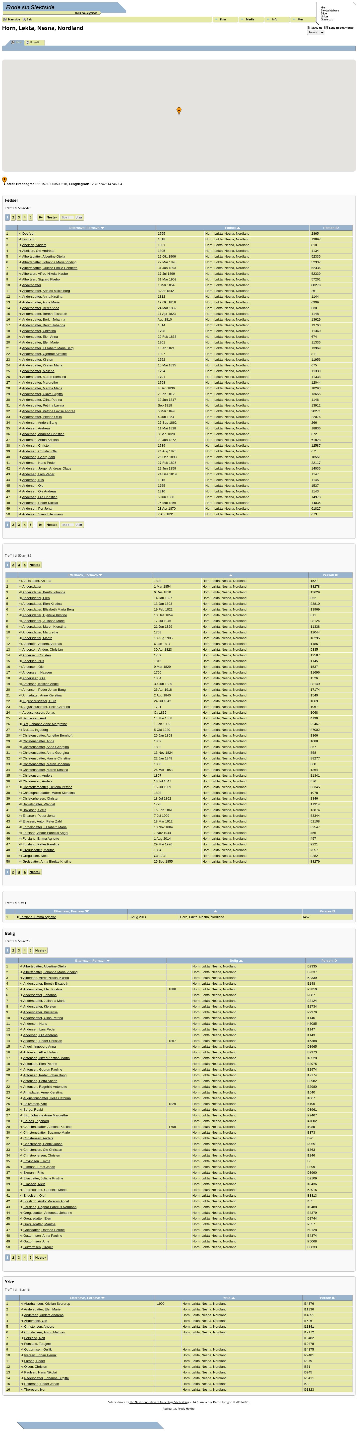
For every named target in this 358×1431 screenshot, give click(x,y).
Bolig (236, 960)
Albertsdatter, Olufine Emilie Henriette (49, 268)
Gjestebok (327, 19)
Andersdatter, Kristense (40, 1012)
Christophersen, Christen (41, 798)
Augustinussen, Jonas (38, 712)
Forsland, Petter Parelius (41, 844)
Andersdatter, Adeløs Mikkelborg (46, 291)
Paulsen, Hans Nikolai (40, 1372)
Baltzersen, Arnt (34, 718)
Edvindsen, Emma (36, 1161)
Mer (300, 19)
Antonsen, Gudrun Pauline (42, 1069)
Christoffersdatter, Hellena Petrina (47, 787)
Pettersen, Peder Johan (41, 1384)
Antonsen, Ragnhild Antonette (45, 1087)
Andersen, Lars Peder (38, 474)
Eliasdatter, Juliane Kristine (43, 1178)
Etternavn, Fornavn (86, 228)
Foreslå (33, 42)
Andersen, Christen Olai (40, 451)
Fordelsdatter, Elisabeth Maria (45, 827)
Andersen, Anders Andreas (42, 644)
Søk (29, 19)
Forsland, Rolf (34, 1338)
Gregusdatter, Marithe (39, 850)
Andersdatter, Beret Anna (40, 308)
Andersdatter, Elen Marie (40, 342)
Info (274, 19)
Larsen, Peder (34, 1361)
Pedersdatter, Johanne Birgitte (46, 1378)
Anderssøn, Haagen (37, 672)
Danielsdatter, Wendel (39, 804)
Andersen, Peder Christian (42, 1041)
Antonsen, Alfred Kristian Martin (46, 1058)
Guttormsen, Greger (38, 1247)
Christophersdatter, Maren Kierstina (49, 793)
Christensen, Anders (38, 775)
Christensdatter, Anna (38, 741)
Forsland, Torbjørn (37, 1344)
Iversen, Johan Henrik (40, 1355)
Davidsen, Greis (34, 810)
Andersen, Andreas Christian (43, 434)
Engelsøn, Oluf (34, 1195)
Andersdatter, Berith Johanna (43, 319)
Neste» (52, 217)
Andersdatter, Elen (36, 598)
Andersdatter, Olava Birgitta (42, 394)
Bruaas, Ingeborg (35, 730)
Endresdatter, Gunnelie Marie (44, 1190)
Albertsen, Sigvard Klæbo (41, 279)
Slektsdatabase (330, 10)
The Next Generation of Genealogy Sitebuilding (159, 1402)
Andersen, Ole (32, 485)
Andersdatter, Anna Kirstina (42, 296)
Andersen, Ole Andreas (39, 491)
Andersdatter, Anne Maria (41, 302)
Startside (14, 19)
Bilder (324, 13)
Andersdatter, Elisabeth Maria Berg (48, 348)
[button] (179, 111)
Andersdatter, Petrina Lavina (43, 405)
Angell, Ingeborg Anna (39, 1046)
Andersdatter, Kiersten (39, 1006)
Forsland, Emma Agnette (41, 838)
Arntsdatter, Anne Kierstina (42, 695)
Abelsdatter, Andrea (36, 581)
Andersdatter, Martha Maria (42, 388)
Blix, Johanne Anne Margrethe (45, 724)
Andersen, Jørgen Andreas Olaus (46, 468)
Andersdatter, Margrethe (40, 382)
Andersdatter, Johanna (40, 995)
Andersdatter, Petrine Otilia (42, 417)
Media (250, 19)
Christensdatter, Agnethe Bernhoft (47, 735)
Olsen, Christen (35, 1366)
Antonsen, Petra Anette (40, 1081)
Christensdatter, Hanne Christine (47, 758)
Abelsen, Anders (34, 245)
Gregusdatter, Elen (37, 1218)
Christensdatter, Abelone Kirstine (47, 1127)
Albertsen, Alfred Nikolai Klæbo (45, 273)
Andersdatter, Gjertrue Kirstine (44, 354)
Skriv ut (316, 27)
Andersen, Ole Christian (40, 497)
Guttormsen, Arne (36, 1241)
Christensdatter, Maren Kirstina (45, 770)
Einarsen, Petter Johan (40, 816)
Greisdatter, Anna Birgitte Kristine (47, 861)
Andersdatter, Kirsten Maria (42, 365)
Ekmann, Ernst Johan (39, 1167)
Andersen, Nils (33, 480)
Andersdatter (31, 285)
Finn (223, 19)
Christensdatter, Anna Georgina (46, 747)
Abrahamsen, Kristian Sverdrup (47, 1303)
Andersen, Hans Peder (39, 463)
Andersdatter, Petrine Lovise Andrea (48, 411)
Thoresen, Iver (35, 1389)
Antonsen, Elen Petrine (40, 1064)
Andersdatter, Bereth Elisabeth (44, 314)
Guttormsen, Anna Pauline (42, 1235)
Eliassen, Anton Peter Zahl (42, 821)
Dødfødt (28, 233)
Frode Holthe (186, 1408)
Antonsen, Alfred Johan (40, 1052)
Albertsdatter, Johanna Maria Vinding (49, 262)
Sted (16, 42)
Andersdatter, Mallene (38, 371)
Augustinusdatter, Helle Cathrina (46, 707)
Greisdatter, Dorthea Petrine (44, 1230)
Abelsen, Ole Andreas (38, 251)
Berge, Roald (33, 1109)
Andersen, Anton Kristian (40, 440)
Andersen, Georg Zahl (38, 457)
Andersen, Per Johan (37, 508)
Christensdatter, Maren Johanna (46, 764)
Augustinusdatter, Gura (39, 701)
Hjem (324, 7)
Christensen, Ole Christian (42, 1150)
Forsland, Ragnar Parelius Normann (49, 1207)
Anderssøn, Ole (34, 678)
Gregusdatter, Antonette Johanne (47, 1213)
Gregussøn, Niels (35, 856)
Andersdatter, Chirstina (39, 331)
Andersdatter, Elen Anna (40, 337)
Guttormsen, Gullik (38, 1349)
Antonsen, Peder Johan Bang (44, 689)
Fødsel (232, 228)
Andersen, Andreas (36, 428)
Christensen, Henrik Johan (42, 1144)
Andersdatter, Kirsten (37, 359)
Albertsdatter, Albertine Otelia (43, 256)
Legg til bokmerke (341, 27)
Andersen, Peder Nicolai (40, 503)
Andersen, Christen (36, 445)
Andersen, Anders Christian (42, 649)
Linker (324, 16)
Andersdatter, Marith (37, 638)
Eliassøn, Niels (34, 1184)
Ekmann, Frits (33, 1172)
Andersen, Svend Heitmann (42, 514)
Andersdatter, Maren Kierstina (44, 377)
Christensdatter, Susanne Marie (46, 1132)
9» (41, 217)
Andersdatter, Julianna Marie (43, 621)
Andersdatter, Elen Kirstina (42, 604)
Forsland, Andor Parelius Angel (45, 833)
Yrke (229, 1298)
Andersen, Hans (35, 1023)
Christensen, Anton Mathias (44, 1332)
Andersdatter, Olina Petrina (42, 400)
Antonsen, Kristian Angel (40, 684)
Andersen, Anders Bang (39, 422)
